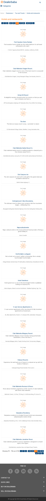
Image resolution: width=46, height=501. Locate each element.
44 (10, 23)
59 (30, 23)
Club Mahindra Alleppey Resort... (23, 333)
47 (20, 23)
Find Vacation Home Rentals (23, 42)
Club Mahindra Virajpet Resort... (23, 68)
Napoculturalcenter (23, 227)
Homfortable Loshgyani (23, 254)
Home (2, 13)
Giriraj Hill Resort (23, 95)
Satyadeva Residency (23, 413)
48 (23, 23)
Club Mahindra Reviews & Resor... (23, 386)
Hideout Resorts (23, 360)
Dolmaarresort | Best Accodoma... (23, 201)
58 (27, 23)
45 (14, 23)
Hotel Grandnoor (23, 280)
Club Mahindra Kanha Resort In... (23, 148)
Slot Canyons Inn (23, 174)
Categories (5, 6)
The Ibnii (23, 121)
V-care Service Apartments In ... (23, 307)
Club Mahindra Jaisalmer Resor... (23, 439)
